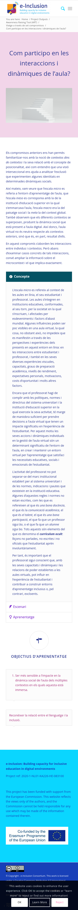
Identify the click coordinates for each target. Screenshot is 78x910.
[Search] (61, 8)
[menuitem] (61, 8)
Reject (60, 902)
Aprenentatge (21, 617)
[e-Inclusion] (32, 8)
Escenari (17, 606)
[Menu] (70, 8)
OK (19, 902)
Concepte (19, 276)
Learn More (39, 902)
